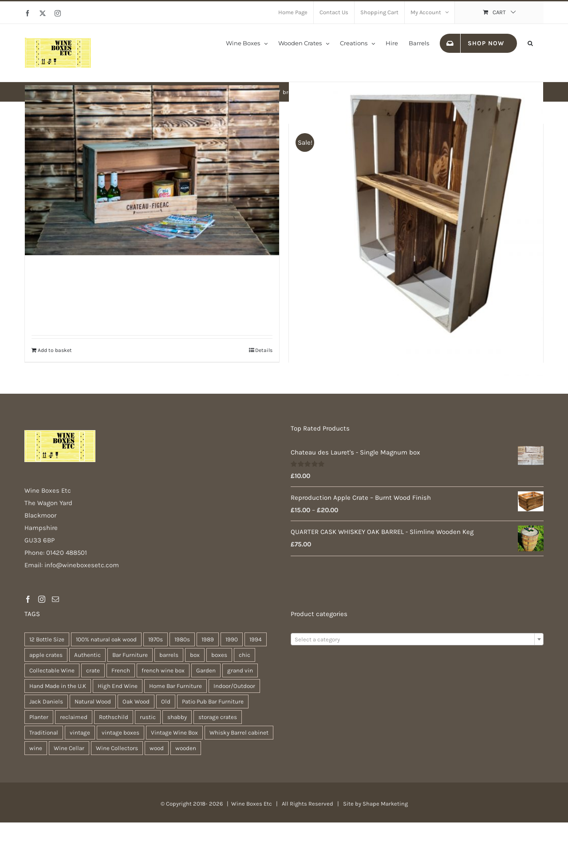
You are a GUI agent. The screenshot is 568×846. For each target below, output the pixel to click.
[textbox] (417, 639)
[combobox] (417, 639)
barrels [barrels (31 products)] (168, 655)
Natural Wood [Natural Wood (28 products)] (93, 701)
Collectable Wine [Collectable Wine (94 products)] (52, 670)
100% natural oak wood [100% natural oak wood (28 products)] (106, 639)
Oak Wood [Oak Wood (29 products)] (136, 701)
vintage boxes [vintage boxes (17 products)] (120, 732)
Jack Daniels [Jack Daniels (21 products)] (46, 701)
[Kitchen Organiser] (152, 170)
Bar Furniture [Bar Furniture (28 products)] (130, 655)
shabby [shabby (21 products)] (177, 717)
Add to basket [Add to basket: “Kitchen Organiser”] (55, 350)
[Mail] (55, 599)
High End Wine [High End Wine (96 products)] (118, 686)
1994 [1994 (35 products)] (255, 639)
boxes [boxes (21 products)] (219, 655)
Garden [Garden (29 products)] (206, 670)
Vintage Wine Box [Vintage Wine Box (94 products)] (174, 732)
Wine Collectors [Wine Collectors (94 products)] (117, 748)
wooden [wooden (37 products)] (185, 748)
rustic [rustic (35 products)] (148, 717)
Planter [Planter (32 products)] (38, 717)
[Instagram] (41, 599)
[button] (530, 42)
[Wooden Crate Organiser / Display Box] (416, 206)
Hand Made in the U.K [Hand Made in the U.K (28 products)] (57, 686)
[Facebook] (28, 599)
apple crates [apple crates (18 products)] (46, 655)
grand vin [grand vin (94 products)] (240, 670)
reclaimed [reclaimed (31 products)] (73, 717)
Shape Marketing (385, 803)
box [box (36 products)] (195, 655)
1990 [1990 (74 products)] (231, 639)
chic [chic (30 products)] (244, 655)
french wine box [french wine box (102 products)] (163, 670)
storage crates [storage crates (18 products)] (217, 717)
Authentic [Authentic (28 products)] (87, 655)
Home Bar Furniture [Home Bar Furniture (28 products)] (175, 686)
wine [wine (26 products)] (35, 748)
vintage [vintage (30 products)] (80, 732)
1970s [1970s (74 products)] (155, 639)
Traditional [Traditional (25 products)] (43, 732)
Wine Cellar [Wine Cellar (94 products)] (69, 748)
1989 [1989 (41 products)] (207, 639)
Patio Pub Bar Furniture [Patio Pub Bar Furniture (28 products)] (213, 701)
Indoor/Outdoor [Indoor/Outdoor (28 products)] (234, 686)
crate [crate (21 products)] (93, 670)
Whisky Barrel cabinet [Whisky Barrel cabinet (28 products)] (238, 732)
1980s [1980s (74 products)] (182, 639)
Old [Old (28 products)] (165, 701)
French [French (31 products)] (120, 670)
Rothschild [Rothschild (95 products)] (113, 717)
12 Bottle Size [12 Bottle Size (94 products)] (46, 639)
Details (263, 350)
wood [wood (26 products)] (157, 748)
